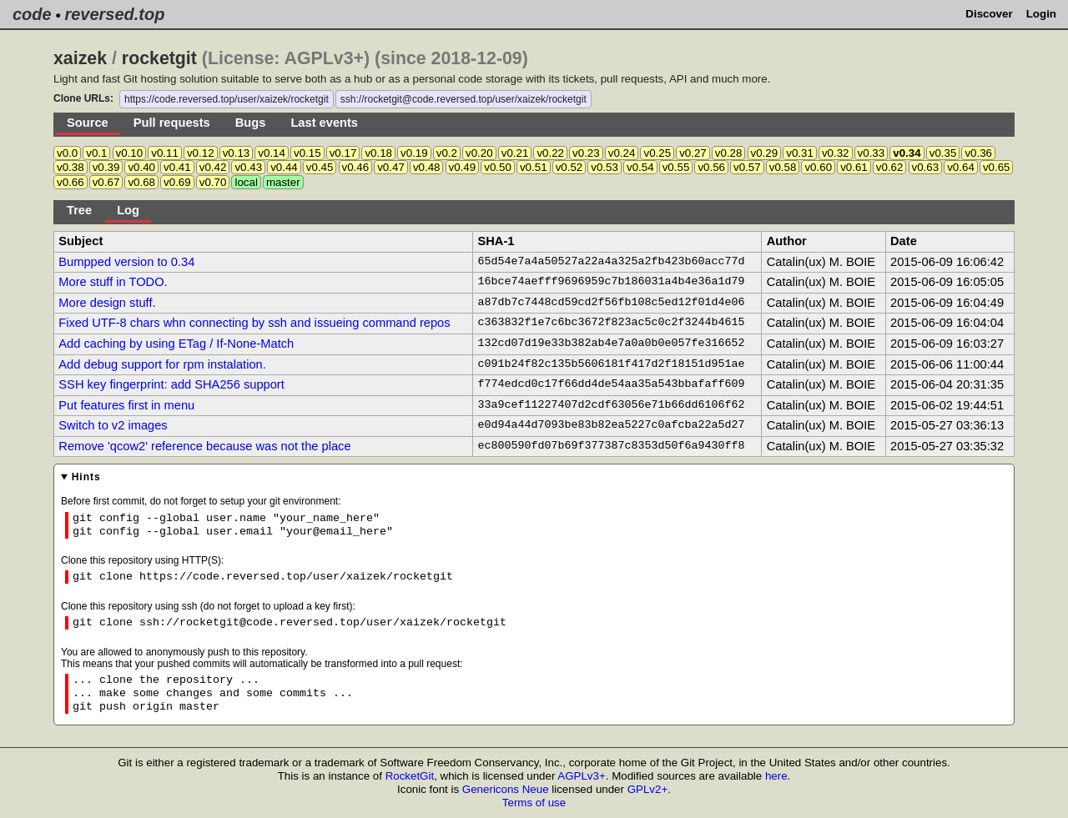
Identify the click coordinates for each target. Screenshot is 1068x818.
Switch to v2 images (112, 425)
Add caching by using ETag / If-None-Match (176, 343)
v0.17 (343, 153)
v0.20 (479, 153)
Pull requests (172, 122)
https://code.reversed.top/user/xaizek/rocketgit (226, 99)
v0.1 (96, 153)
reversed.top (114, 14)
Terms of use (534, 802)
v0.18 (378, 153)
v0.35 (943, 153)
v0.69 (177, 182)
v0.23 (586, 153)
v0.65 (996, 167)
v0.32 (835, 153)
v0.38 (70, 167)
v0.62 (890, 167)
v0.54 (640, 167)
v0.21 (515, 153)
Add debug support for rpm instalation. (162, 364)
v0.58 (783, 167)
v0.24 (622, 153)
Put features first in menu (126, 405)
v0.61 (854, 167)
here (776, 776)
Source (87, 122)
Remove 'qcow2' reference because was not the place (204, 446)
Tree (79, 210)
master (283, 182)
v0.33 (871, 153)
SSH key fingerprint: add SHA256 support (171, 384)
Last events (324, 122)
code (32, 14)
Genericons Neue (505, 789)
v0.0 (67, 153)
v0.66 (70, 182)
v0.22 (550, 153)
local (245, 182)
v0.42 (213, 167)
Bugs (250, 122)
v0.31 (800, 153)
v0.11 (165, 153)
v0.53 (604, 167)
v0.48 (427, 167)
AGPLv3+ (581, 776)
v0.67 (106, 182)
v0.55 (676, 167)
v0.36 (978, 153)
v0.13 (236, 153)
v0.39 (106, 167)
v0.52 (569, 167)
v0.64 (961, 167)
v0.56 (711, 167)
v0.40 (141, 167)
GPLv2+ (647, 789)
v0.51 (533, 167)
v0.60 (818, 167)
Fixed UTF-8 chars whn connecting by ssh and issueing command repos (254, 322)
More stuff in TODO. (112, 282)
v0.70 (213, 182)
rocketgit (159, 58)
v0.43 (248, 167)
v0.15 (307, 153)
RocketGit (410, 776)
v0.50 (497, 167)
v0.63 (926, 167)
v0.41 (177, 167)
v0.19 (414, 153)
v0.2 (446, 153)
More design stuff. (106, 302)
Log (128, 210)
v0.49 (462, 167)
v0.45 (320, 167)
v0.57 (747, 167)
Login (1041, 14)
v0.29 (764, 153)
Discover (988, 14)
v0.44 (284, 167)
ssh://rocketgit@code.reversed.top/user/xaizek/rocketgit (463, 99)
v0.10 (130, 153)
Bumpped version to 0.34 (126, 261)
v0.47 (391, 167)
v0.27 (693, 153)
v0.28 (729, 153)
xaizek (80, 58)
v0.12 (200, 153)
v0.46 (356, 167)
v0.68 (141, 182)
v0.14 (271, 153)
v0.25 (657, 153)
